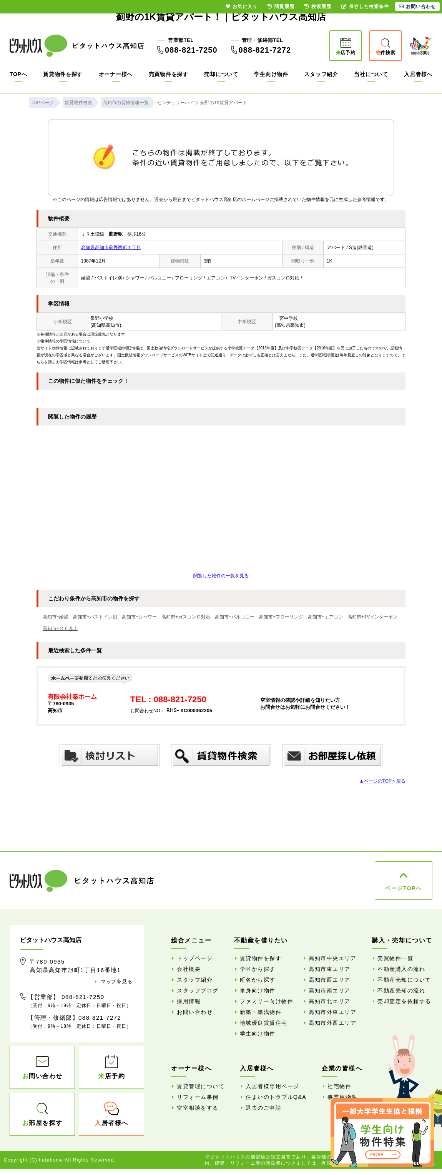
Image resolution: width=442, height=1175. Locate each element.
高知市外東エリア (332, 1012)
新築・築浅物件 (261, 1012)
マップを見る (116, 981)
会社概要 (189, 969)
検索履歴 (317, 6)
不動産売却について (404, 980)
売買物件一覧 (395, 958)
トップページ (195, 958)
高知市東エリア (330, 969)
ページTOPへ (403, 888)
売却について (221, 74)
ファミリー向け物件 (267, 1001)
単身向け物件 (258, 990)
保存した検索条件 (365, 6)
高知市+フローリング (281, 617)
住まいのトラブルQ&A (276, 1097)
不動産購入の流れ (401, 969)
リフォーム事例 (198, 1097)
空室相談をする (198, 1108)
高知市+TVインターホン (372, 617)
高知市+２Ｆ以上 (60, 628)
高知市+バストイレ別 (95, 617)
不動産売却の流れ (401, 990)
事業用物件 (342, 1097)
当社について (371, 74)
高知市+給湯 (55, 617)
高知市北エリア (330, 1001)
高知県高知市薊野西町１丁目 (111, 247)
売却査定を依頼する (404, 1001)
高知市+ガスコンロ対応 (185, 617)
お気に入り (242, 6)
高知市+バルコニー (234, 617)
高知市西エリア (330, 980)
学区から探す (258, 969)
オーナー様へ (116, 74)
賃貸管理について (200, 1086)
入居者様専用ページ (272, 1086)
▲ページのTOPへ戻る (382, 781)
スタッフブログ (198, 990)
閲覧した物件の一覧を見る (221, 575)
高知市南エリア (330, 990)
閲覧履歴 (281, 6)
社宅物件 (339, 1086)
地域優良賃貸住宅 (263, 1023)
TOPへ (18, 74)
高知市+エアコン (325, 617)
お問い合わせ (195, 1012)
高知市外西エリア (332, 1023)
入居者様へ (418, 74)
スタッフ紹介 (321, 74)
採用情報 (189, 1001)
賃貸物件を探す (63, 74)
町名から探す (258, 980)
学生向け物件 (271, 74)
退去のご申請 (263, 1108)
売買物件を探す (168, 74)
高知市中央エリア (332, 958)
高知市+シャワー (139, 617)
